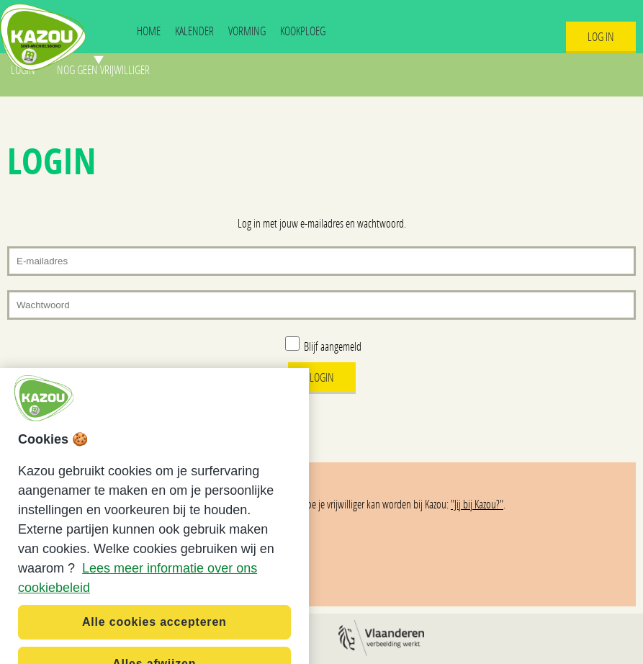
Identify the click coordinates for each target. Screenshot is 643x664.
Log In (601, 36)
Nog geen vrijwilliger (103, 69)
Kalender (194, 30)
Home (149, 30)
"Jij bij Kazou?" (477, 503)
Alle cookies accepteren (154, 629)
